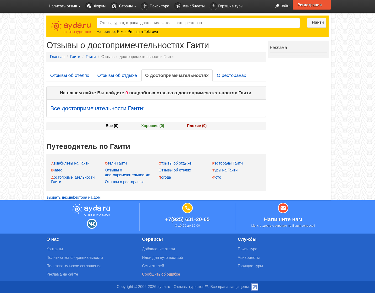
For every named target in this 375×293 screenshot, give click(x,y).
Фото (216, 177)
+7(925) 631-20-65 (187, 219)
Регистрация (312, 4)
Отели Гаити (116, 163)
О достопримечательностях (177, 75)
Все (112, 126)
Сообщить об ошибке (161, 274)
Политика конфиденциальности (74, 258)
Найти (314, 22)
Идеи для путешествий (162, 258)
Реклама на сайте (62, 274)
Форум (95, 6)
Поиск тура (155, 6)
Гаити (75, 57)
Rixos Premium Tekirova (137, 32)
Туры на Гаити (225, 170)
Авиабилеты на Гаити (70, 163)
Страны (123, 6)
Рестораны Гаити (227, 163)
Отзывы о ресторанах (124, 182)
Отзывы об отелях (69, 75)
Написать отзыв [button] (64, 6)
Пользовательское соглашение (73, 266)
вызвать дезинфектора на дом (73, 197)
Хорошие (152, 126)
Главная (57, 57)
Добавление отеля (158, 249)
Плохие (197, 126)
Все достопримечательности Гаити (97, 108)
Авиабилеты (189, 6)
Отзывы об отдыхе (117, 75)
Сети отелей (153, 266)
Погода (165, 177)
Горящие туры (226, 6)
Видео (56, 170)
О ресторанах (231, 75)
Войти (280, 6)
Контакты (54, 249)
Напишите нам (283, 219)
